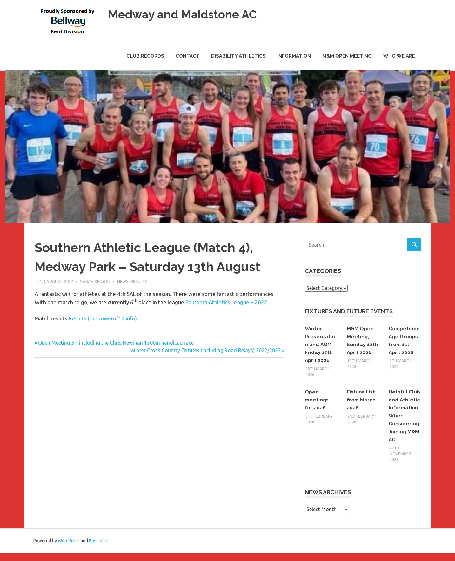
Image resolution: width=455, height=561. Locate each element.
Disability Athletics (238, 56)
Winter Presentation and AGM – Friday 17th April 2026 (320, 344)
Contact (188, 56)
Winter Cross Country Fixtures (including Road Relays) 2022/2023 (205, 350)
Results (139, 281)
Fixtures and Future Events (349, 311)
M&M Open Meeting (347, 56)
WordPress (69, 548)
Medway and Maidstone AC (186, 14)
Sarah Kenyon (95, 281)
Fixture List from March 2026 (362, 400)
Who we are (399, 56)
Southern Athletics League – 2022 (226, 302)
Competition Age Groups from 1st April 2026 (403, 344)
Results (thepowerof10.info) (103, 318)
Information (294, 56)
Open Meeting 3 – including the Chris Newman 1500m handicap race (116, 342)
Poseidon (98, 548)
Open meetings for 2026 (317, 400)
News (123, 281)
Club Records (145, 56)
